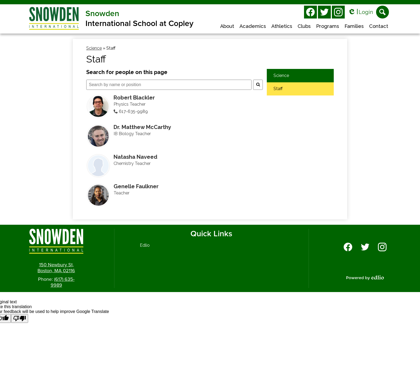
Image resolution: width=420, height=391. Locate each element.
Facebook (310, 13)
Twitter (324, 13)
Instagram (338, 13)
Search (382, 14)
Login (360, 12)
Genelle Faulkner (136, 186)
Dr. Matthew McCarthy (142, 127)
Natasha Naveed (135, 157)
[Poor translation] (19, 318)
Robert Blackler (134, 97)
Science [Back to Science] (94, 48)
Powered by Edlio (365, 277)
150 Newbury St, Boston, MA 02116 (56, 268)
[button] (227, 27)
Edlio (145, 245)
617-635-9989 (133, 111)
